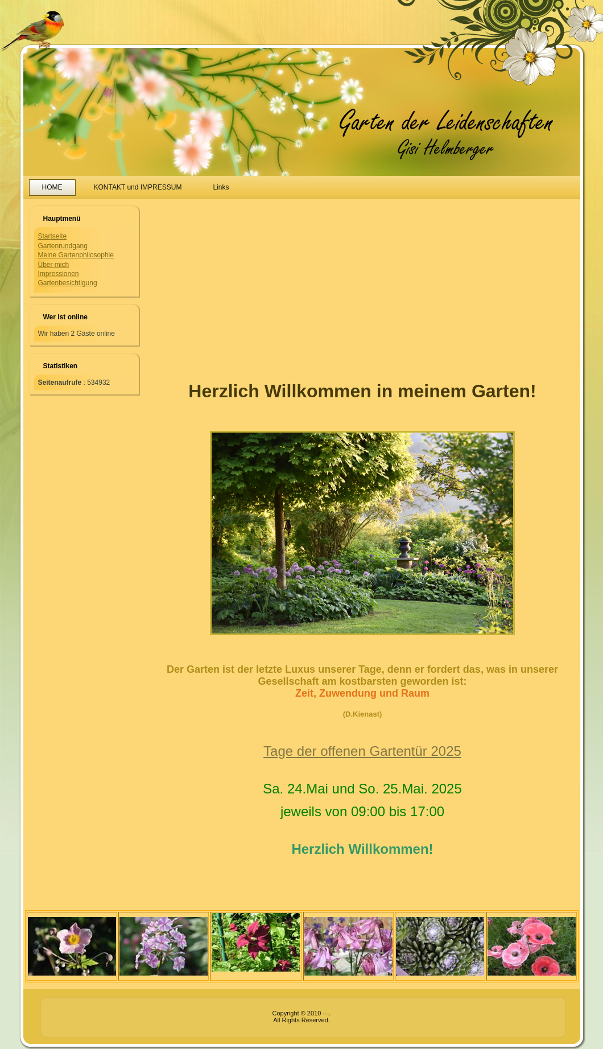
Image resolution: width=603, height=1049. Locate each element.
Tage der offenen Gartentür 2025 (362, 751)
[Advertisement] (240, 282)
